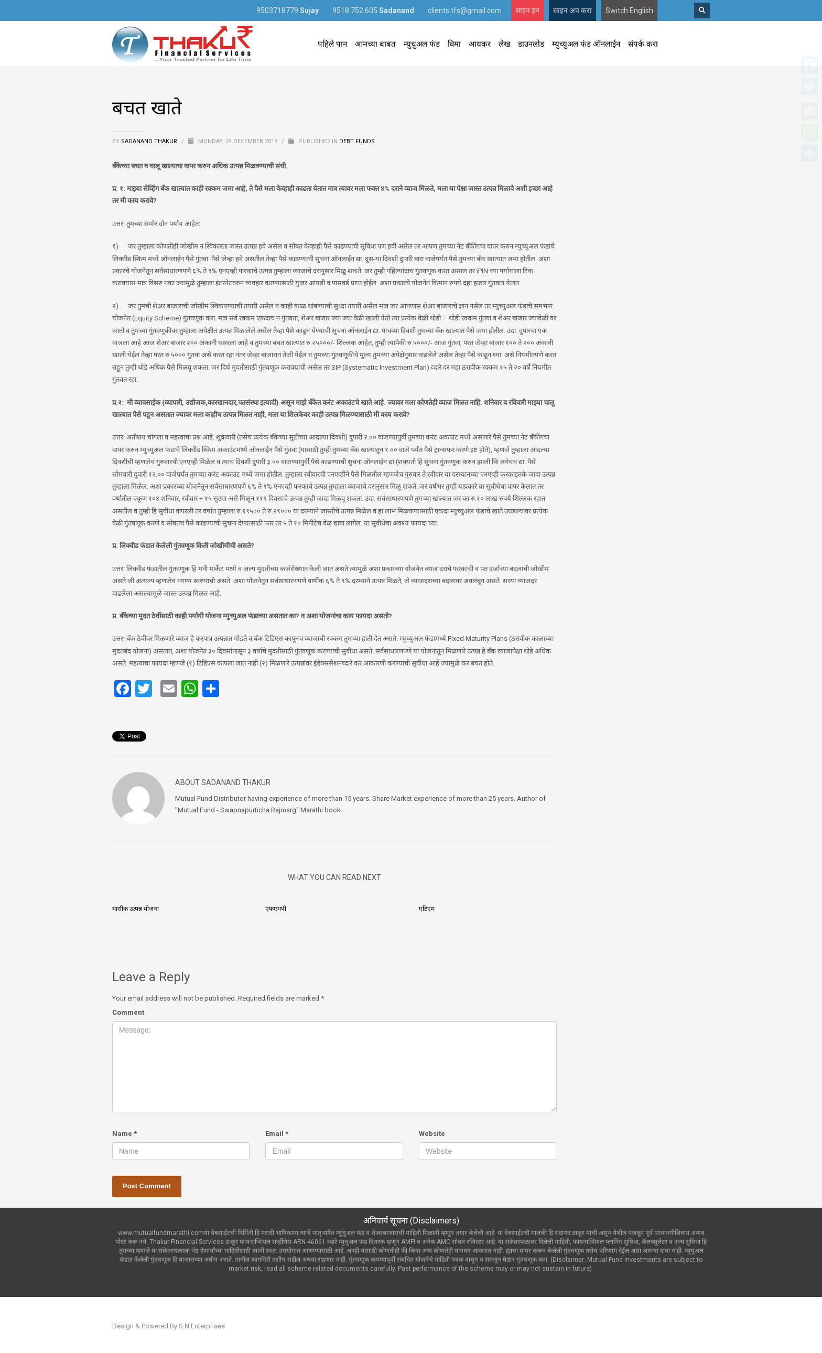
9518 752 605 (373, 10)
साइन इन (527, 10)
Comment (128, 1012)
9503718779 (287, 10)
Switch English (629, 10)
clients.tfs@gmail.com (465, 10)
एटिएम (427, 908)
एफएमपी (275, 908)
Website (432, 1133)
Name (124, 1133)
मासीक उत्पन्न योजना (135, 908)
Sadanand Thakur (150, 141)
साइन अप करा (572, 10)
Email (276, 1133)
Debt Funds (357, 141)
